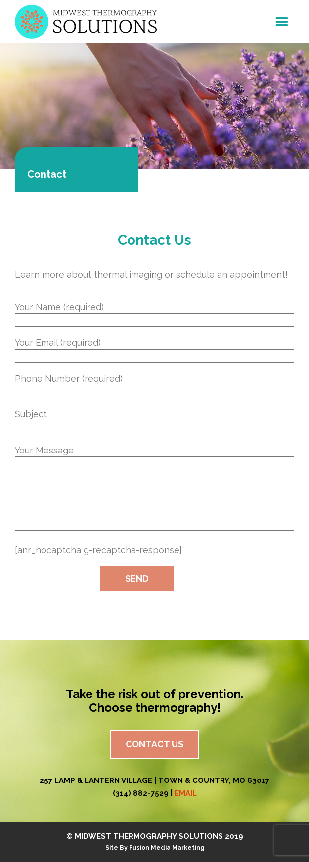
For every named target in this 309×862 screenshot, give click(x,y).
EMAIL (186, 793)
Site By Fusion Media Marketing (154, 847)
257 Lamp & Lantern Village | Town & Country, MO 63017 (154, 780)
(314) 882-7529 (141, 793)
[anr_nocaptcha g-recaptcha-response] (98, 550)
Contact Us (154, 744)
